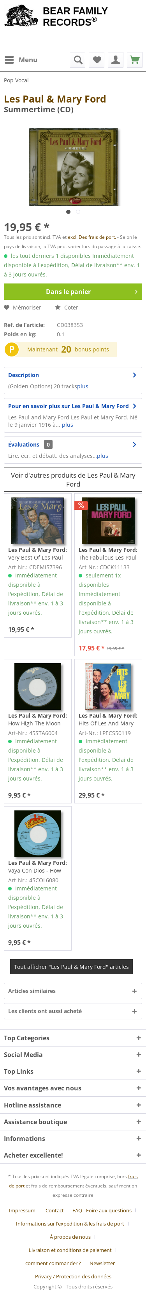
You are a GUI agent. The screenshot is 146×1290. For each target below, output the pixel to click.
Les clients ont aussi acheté (45, 1011)
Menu (21, 59)
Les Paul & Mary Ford (55, 98)
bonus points (92, 349)
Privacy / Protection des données (73, 1276)
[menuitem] (20, 60)
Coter (66, 307)
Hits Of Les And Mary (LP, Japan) (108, 719)
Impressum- (23, 1210)
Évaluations (23, 444)
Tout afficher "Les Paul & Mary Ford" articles (71, 966)
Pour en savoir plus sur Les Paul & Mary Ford (68, 406)
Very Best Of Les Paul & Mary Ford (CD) (37, 554)
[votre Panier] (115, 60)
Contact (55, 1210)
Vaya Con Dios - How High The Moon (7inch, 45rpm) (37, 866)
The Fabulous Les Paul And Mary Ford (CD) (108, 554)
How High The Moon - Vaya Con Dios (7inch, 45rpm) (37, 719)
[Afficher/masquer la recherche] (77, 60)
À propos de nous (70, 1236)
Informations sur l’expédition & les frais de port (70, 1223)
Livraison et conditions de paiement (70, 1250)
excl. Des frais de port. (92, 237)
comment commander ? (53, 1263)
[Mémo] (96, 60)
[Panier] (134, 60)
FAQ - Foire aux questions (102, 1210)
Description (23, 375)
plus (82, 386)
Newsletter (102, 1263)
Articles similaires (32, 990)
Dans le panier (91, 290)
